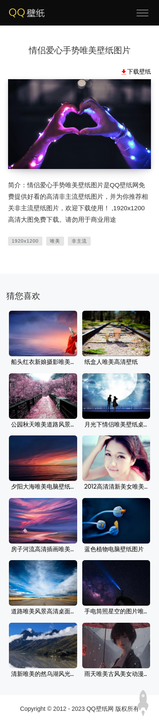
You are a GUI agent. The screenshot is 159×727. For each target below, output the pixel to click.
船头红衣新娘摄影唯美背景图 (43, 362)
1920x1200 (25, 240)
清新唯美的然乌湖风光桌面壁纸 (43, 674)
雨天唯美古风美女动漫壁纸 (116, 674)
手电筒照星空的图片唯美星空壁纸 (116, 611)
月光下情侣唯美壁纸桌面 (116, 425)
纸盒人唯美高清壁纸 (111, 362)
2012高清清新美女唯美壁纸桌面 (116, 487)
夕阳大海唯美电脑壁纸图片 (43, 487)
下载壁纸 (139, 71)
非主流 (79, 240)
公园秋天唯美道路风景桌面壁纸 (43, 425)
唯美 (55, 240)
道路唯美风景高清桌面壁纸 (43, 611)
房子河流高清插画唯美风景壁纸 (43, 549)
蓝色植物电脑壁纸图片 (114, 549)
